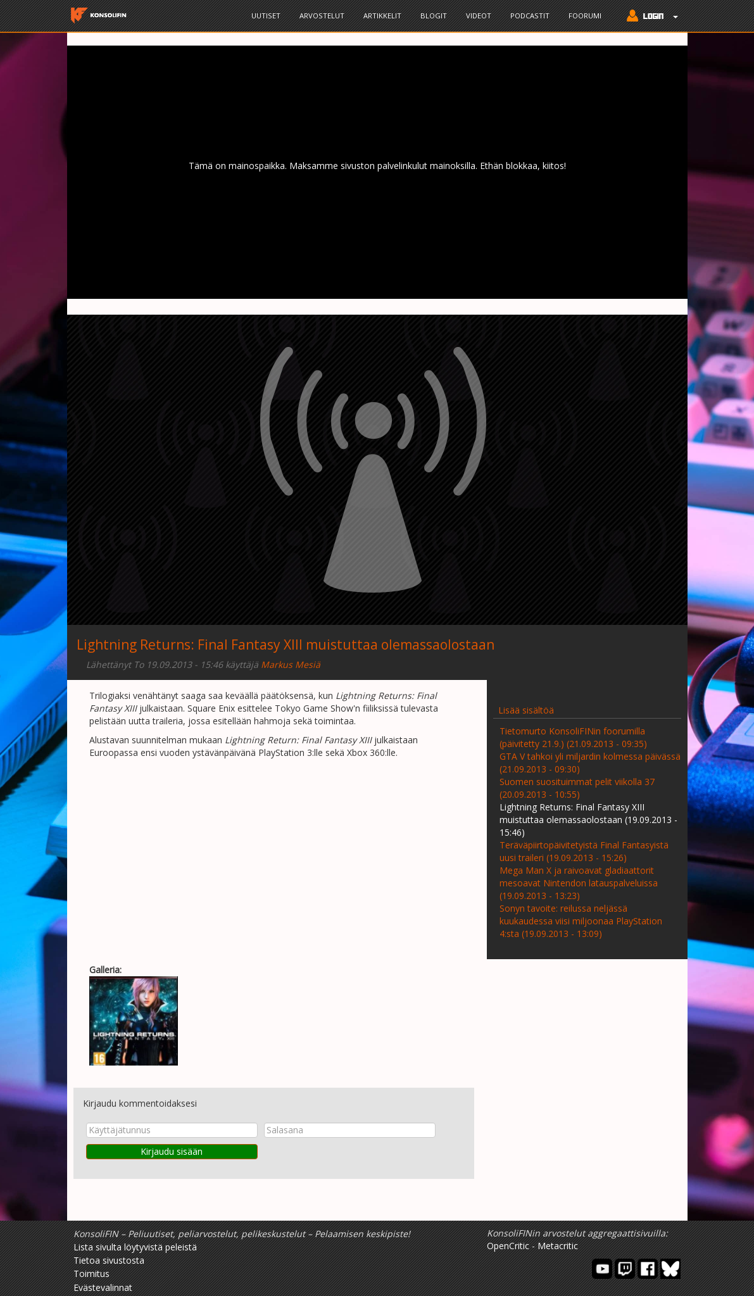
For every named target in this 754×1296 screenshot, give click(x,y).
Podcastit (530, 15)
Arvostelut (321, 15)
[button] (649, 17)
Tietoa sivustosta (108, 1260)
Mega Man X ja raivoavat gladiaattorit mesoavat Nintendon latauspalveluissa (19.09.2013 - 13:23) (579, 883)
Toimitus (91, 1274)
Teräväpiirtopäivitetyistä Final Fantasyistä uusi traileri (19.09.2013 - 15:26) (584, 851)
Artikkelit (382, 15)
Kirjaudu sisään (172, 1151)
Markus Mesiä (290, 664)
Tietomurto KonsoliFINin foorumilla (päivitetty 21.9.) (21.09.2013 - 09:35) (573, 737)
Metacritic (557, 1246)
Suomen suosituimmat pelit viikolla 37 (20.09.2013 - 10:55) (577, 788)
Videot (478, 15)
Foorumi (585, 15)
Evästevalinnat (102, 1287)
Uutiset (265, 15)
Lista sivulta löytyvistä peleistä (135, 1247)
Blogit (433, 15)
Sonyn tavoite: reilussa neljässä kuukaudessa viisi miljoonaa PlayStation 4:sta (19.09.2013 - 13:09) (581, 921)
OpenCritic (508, 1246)
